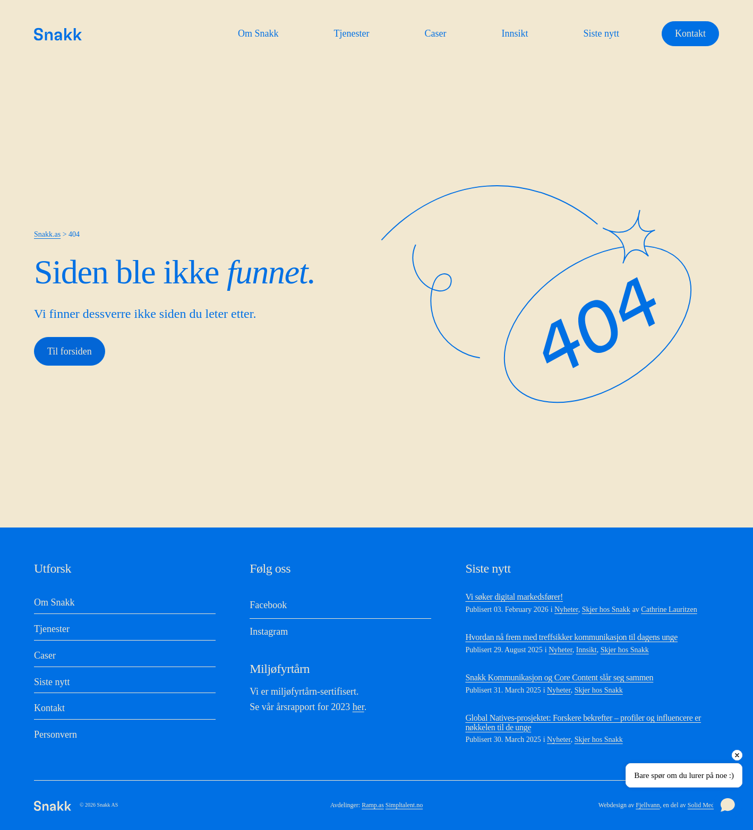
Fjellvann (648, 805)
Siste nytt (601, 33)
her (358, 707)
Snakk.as (47, 234)
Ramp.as (373, 805)
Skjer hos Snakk (606, 609)
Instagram (269, 631)
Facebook (268, 605)
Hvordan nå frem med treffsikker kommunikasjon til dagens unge (571, 637)
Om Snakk (258, 33)
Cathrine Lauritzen (669, 609)
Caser (435, 33)
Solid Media (703, 805)
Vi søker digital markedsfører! (514, 596)
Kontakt (690, 33)
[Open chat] (727, 804)
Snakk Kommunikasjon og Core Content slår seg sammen (559, 677)
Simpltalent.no (404, 805)
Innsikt (514, 33)
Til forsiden (69, 351)
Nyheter (566, 609)
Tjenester (352, 33)
